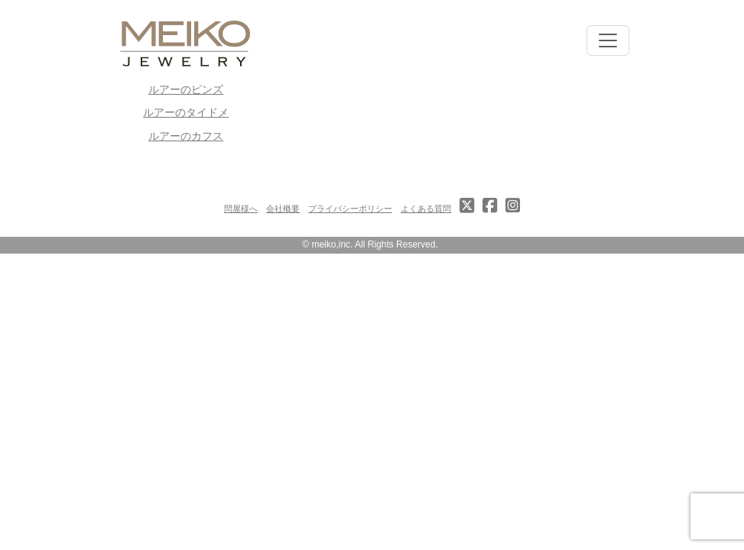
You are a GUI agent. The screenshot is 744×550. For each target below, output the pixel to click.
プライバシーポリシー (350, 208)
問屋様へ (241, 208)
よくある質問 (426, 208)
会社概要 (283, 208)
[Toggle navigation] (607, 40)
